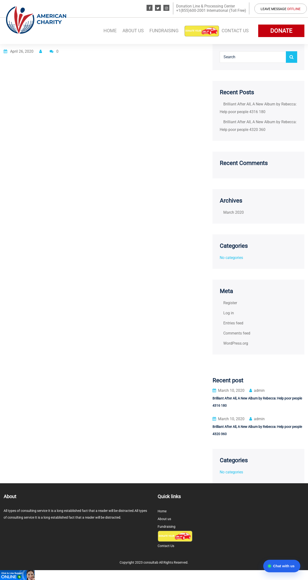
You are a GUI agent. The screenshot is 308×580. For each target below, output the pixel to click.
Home (110, 30)
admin (257, 390)
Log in (228, 313)
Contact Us (235, 30)
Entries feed (233, 323)
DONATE (281, 30)
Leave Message (281, 9)
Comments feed (236, 333)
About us (133, 30)
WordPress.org (235, 343)
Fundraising (164, 30)
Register (230, 303)
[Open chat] (281, 566)
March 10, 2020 (228, 390)
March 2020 (233, 212)
